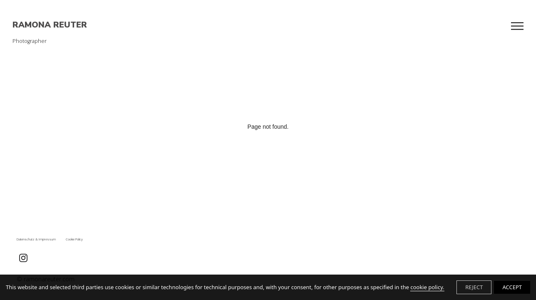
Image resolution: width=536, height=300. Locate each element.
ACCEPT (512, 287)
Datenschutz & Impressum (36, 239)
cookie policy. (427, 287)
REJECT (474, 287)
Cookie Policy (74, 239)
